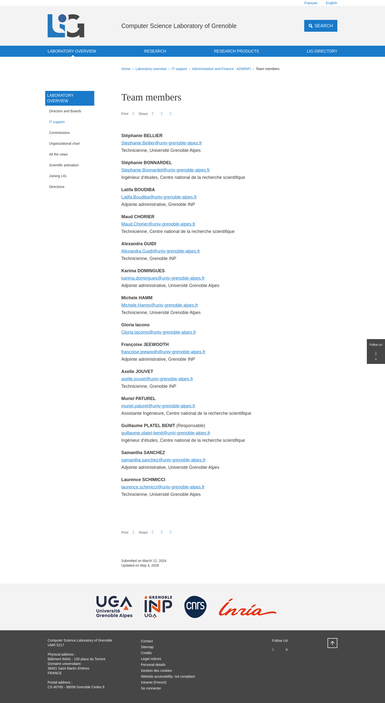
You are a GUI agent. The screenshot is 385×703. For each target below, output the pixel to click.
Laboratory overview (72, 51)
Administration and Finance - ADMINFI (221, 69)
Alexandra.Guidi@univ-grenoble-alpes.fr (160, 251)
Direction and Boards (65, 111)
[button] (153, 113)
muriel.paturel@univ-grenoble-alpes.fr (158, 405)
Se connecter (151, 688)
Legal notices (151, 659)
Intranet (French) (153, 682)
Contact (147, 641)
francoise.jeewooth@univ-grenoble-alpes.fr (163, 351)
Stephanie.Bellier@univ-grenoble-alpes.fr (161, 143)
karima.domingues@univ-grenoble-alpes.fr (163, 278)
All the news (58, 154)
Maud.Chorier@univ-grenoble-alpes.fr (158, 224)
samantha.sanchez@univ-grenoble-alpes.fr (163, 460)
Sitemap (147, 647)
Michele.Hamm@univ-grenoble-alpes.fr (159, 305)
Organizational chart (64, 143)
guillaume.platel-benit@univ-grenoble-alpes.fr (165, 432)
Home (125, 69)
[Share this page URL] (171, 113)
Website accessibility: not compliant (168, 676)
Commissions (59, 133)
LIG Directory (322, 51)
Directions (56, 187)
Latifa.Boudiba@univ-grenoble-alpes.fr (159, 197)
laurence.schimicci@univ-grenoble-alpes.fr (163, 487)
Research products (236, 51)
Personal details (153, 665)
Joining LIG (58, 176)
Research (155, 51)
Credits (146, 653)
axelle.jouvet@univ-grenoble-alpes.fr (157, 378)
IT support (179, 69)
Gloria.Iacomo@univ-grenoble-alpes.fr (158, 332)
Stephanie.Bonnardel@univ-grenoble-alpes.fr (165, 170)
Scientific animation (64, 165)
